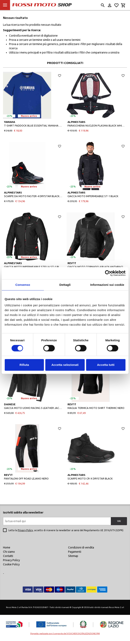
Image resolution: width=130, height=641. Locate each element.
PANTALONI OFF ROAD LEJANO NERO (26, 478)
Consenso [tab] (22, 284)
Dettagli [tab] (65, 284)
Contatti (8, 556)
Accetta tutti (106, 364)
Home (6, 547)
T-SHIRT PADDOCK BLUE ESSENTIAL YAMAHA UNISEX (33, 125)
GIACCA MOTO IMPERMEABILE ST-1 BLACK (93, 196)
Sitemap (73, 556)
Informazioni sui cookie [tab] (107, 284)
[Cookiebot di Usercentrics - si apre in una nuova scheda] (107, 273)
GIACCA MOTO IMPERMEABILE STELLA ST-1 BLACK (33, 266)
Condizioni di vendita (81, 547)
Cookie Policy (11, 564)
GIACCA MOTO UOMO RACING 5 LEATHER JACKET (33, 407)
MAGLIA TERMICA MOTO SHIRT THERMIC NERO (96, 407)
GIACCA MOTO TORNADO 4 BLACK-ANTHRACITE (97, 266)
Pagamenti (74, 551)
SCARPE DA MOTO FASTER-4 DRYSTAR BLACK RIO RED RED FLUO (33, 196)
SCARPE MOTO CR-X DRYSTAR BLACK (90, 478)
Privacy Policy (25, 530)
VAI (119, 521)
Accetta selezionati (65, 364)
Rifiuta (24, 364)
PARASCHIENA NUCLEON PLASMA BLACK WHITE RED (97, 125)
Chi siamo (9, 551)
